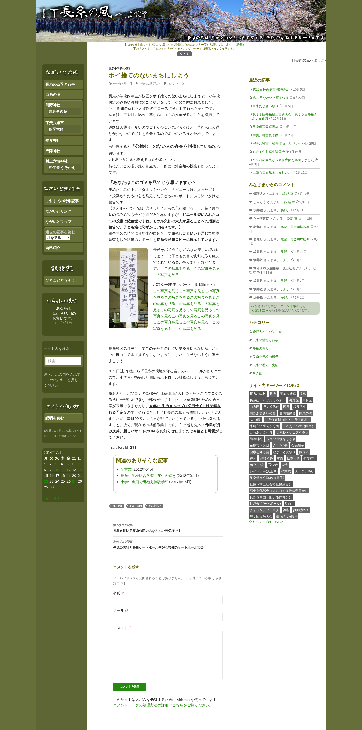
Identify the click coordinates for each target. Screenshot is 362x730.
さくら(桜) (280, 445)
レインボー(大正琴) (264, 471)
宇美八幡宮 (288, 394)
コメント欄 (288, 306)
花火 (285, 465)
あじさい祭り (304, 471)
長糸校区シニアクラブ (292, 432)
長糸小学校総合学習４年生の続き (148, 475)
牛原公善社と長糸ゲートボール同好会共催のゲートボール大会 (168, 544)
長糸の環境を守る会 (281, 439)
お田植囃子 (301, 510)
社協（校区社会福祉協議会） (271, 484)
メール (121, 610)
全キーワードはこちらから (268, 522)
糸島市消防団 (259, 445)
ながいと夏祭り (284, 452)
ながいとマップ (58, 221)
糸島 (303, 394)
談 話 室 (287, 194)
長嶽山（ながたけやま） (267, 400)
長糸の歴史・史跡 (265, 365)
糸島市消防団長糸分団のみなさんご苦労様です (168, 527)
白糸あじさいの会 (263, 413)
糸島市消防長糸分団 (264, 426)
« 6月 (48, 498)
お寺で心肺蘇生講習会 (269, 152)
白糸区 (254, 407)
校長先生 (299, 407)
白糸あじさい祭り (265, 106)
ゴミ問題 (117, 505)
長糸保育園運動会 (265, 127)
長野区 (294, 400)
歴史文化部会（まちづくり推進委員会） (279, 491)
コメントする (175, 83)
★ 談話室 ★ (260, 310)
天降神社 (52, 150)
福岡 (253, 458)
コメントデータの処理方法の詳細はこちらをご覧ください (161, 705)
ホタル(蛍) (257, 465)
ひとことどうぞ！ (60, 280)
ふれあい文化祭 (261, 432)
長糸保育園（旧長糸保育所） (271, 497)
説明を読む (54, 418)
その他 (257, 373)
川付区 (307, 400)
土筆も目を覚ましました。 (272, 172)
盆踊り (289, 503)
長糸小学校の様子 (120, 68)
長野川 (285, 210)
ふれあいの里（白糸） (299, 426)
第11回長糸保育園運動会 (271, 89)
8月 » (58, 498)
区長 (286, 407)
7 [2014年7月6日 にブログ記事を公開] (79, 464)
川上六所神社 (56, 161)
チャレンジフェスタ (264, 510)
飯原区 (304, 452)
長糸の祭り (261, 348)
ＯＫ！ (184, 54)
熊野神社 (256, 439)
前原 (280, 458)
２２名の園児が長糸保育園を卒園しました (283, 160)
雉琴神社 (309, 458)
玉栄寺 (273, 465)
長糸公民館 (135, 505)
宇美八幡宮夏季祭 (265, 135)
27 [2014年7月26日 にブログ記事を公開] (74, 481)
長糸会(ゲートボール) (265, 503)
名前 (119, 593)
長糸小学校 (154, 505)
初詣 (286, 510)
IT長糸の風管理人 (149, 83)
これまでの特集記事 (62, 201)
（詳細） (239, 44)
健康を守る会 (259, 452)
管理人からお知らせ (267, 332)
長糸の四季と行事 (60, 84)
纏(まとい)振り (286, 516)
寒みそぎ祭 (58, 111)
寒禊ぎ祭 (266, 458)
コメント (122, 628)
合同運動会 (287, 413)
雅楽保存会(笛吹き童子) (267, 478)
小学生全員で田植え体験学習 (145, 481)
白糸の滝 (305, 413)
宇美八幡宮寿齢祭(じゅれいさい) (276, 143)
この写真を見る (177, 268)
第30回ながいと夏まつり (271, 98)
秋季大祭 (293, 458)
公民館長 (297, 445)
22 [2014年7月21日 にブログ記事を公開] (46, 481)
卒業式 (126, 469)
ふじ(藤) (255, 419)
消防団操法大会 (261, 516)
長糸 (273, 394)
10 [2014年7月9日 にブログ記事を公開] (57, 469)
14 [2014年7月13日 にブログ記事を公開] (80, 469)
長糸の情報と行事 (265, 340)
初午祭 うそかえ (62, 167)
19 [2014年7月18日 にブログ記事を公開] (68, 475)
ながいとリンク (58, 211)
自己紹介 (52, 248)
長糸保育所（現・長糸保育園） (287, 419)
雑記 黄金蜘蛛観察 (295, 227)
